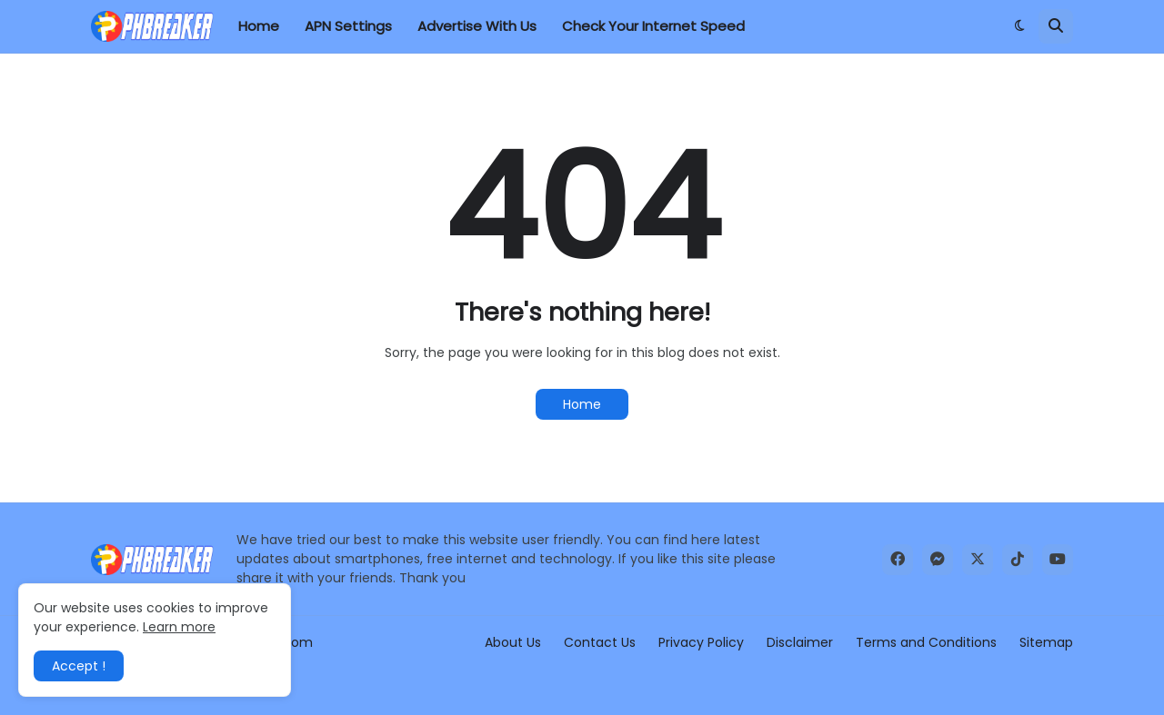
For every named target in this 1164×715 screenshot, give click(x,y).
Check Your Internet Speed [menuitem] (653, 25)
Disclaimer (800, 642)
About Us (513, 642)
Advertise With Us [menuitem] (477, 25)
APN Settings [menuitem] (348, 25)
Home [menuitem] (258, 25)
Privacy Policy (701, 642)
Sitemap (1046, 642)
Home (582, 404)
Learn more (179, 627)
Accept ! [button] (78, 666)
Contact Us (600, 642)
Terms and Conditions (926, 642)
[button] (1020, 26)
